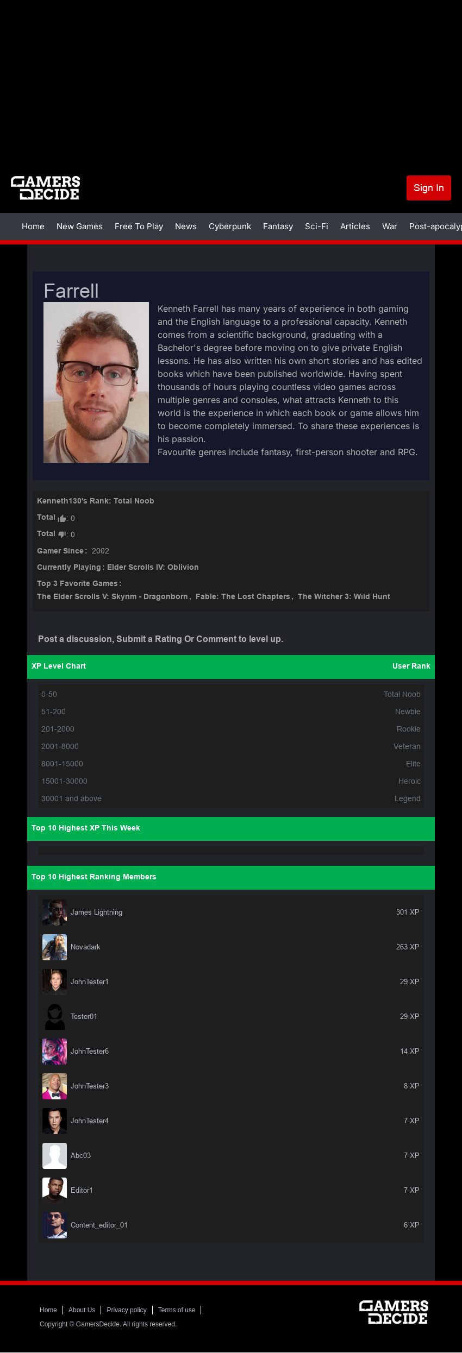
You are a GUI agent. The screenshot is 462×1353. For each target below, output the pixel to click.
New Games (80, 226)
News (186, 226)
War (389, 226)
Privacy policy (126, 1310)
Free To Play (139, 226)
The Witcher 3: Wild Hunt (344, 597)
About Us (81, 1310)
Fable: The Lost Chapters (243, 597)
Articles (355, 226)
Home (33, 226)
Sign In (429, 187)
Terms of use (177, 1310)
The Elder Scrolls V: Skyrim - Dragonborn (112, 597)
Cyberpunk (230, 226)
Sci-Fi (316, 226)
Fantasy (278, 226)
